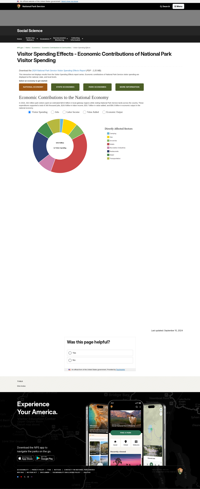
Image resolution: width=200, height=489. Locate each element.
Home (19, 39)
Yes (74, 353)
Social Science (29, 30)
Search (165, 6)
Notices (57, 470)
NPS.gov (20, 48)
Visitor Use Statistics (32, 39)
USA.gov (87, 472)
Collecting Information (77, 39)
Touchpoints (120, 370)
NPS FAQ (20, 472)
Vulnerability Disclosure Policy (66, 472)
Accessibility (23, 470)
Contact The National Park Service (79, 470)
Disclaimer (44, 472)
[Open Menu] (178, 6)
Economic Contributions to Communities (56, 48)
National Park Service (160, 470)
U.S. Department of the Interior (164, 472)
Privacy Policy (38, 470)
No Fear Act (32, 472)
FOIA (49, 470)
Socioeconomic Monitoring (60, 39)
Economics (45, 39)
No (74, 360)
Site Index (21, 386)
